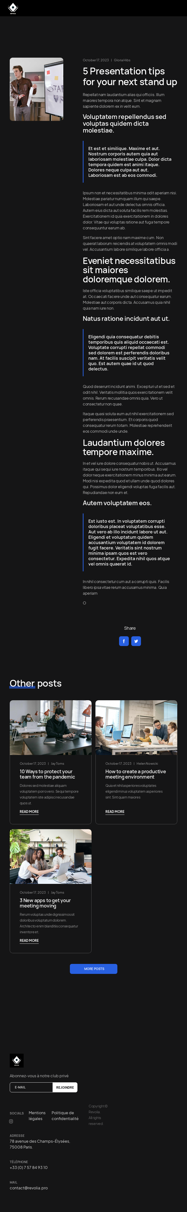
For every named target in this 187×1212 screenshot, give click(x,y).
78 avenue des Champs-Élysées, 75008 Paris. (40, 1144)
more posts (94, 969)
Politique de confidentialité (65, 1115)
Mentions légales (37, 1115)
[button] (175, 7)
